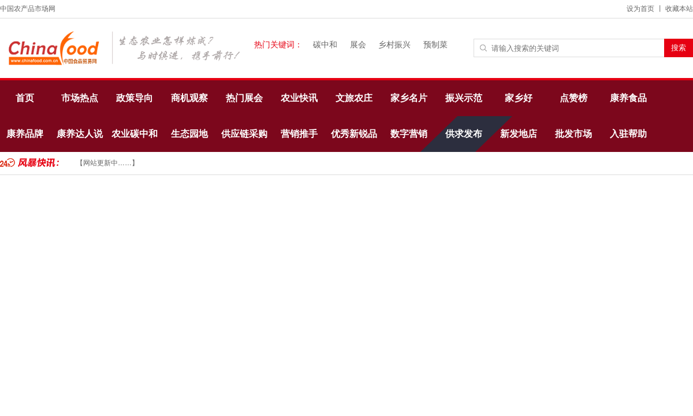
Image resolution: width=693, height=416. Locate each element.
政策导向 (134, 98)
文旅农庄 (354, 98)
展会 (358, 44)
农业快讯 (299, 98)
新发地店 (518, 134)
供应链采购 (244, 134)
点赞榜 (573, 98)
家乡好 (518, 98)
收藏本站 (679, 9)
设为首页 (640, 9)
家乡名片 (408, 98)
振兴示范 (463, 98)
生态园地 (189, 134)
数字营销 (408, 134)
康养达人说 (80, 134)
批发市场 (573, 134)
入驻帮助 (628, 134)
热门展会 (244, 98)
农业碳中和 (134, 134)
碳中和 (325, 44)
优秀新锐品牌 (354, 140)
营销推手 (299, 134)
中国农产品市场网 (27, 9)
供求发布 (463, 134)
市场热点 (79, 98)
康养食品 (628, 98)
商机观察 (189, 98)
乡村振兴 (394, 44)
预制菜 (435, 44)
